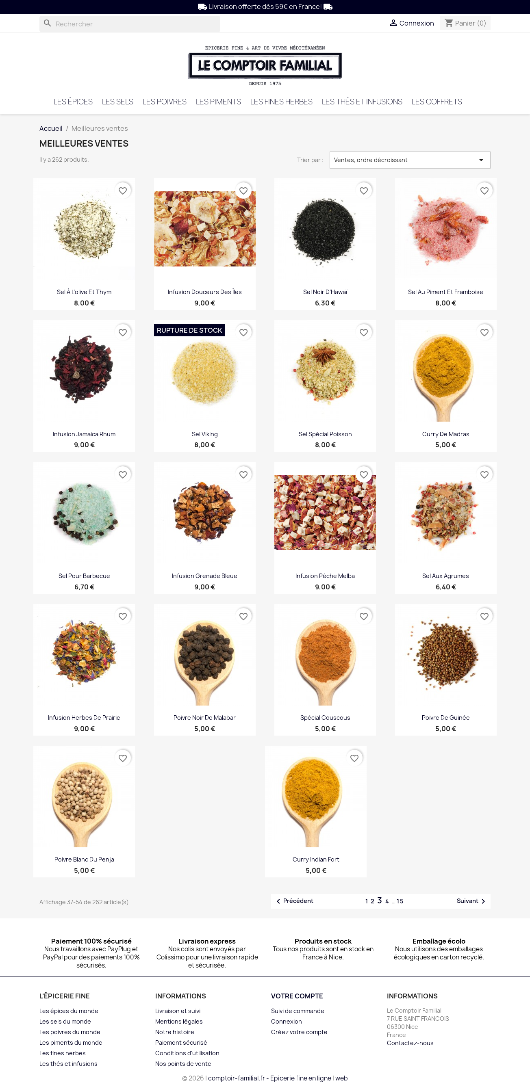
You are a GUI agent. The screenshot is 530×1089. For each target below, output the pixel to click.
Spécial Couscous (325, 717)
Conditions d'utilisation (187, 1053)
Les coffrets (437, 102)
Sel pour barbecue (84, 576)
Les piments (218, 102)
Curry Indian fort (316, 859)
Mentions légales (179, 1021)
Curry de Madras (445, 434)
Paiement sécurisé (181, 1042)
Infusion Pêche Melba (325, 576)
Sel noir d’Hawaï (325, 292)
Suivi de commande (297, 1011)
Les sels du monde (65, 1021)
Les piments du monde (70, 1042)
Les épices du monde (68, 1011)
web (341, 1078)
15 (400, 901)
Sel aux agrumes (445, 576)
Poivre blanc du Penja (84, 859)
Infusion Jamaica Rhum (84, 434)
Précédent (293, 901)
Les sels (117, 102)
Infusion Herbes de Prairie (84, 717)
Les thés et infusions (362, 102)
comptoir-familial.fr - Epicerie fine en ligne (269, 1078)
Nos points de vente (183, 1063)
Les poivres (165, 102)
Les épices (73, 102)
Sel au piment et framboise (445, 292)
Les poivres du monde (69, 1032)
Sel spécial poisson (325, 434)
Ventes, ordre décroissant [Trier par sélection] (410, 160)
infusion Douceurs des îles (205, 292)
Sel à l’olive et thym (84, 292)
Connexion (286, 1021)
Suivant (472, 901)
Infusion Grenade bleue (204, 576)
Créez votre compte (299, 1032)
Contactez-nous (410, 1043)
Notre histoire (174, 1032)
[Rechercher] (129, 24)
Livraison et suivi (177, 1011)
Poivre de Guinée (446, 717)
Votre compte (297, 996)
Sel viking (205, 434)
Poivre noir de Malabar (205, 717)
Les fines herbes (281, 102)
